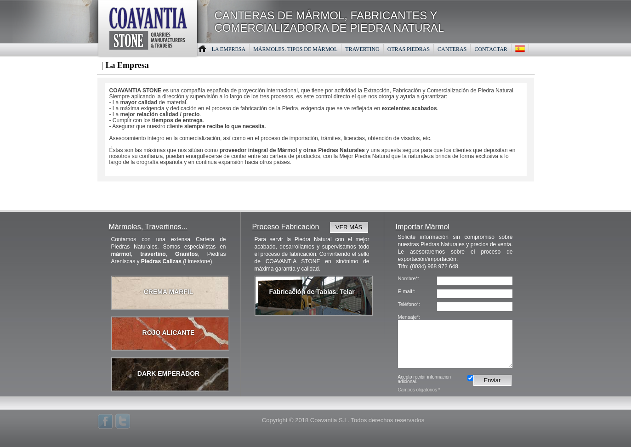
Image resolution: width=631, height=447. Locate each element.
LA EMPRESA (229, 49)
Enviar (492, 380)
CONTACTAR (490, 49)
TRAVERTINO (362, 49)
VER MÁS (349, 227)
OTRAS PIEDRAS (408, 49)
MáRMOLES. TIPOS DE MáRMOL (295, 49)
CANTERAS (452, 49)
